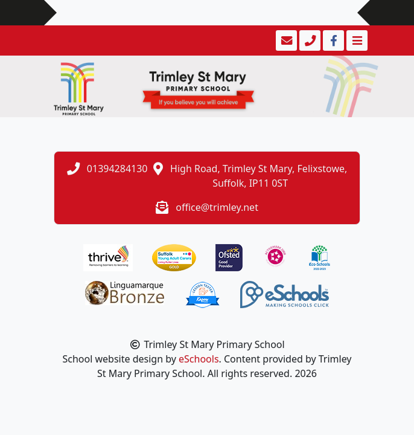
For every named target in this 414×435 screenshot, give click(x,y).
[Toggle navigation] (356, 40)
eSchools (199, 359)
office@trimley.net (217, 207)
